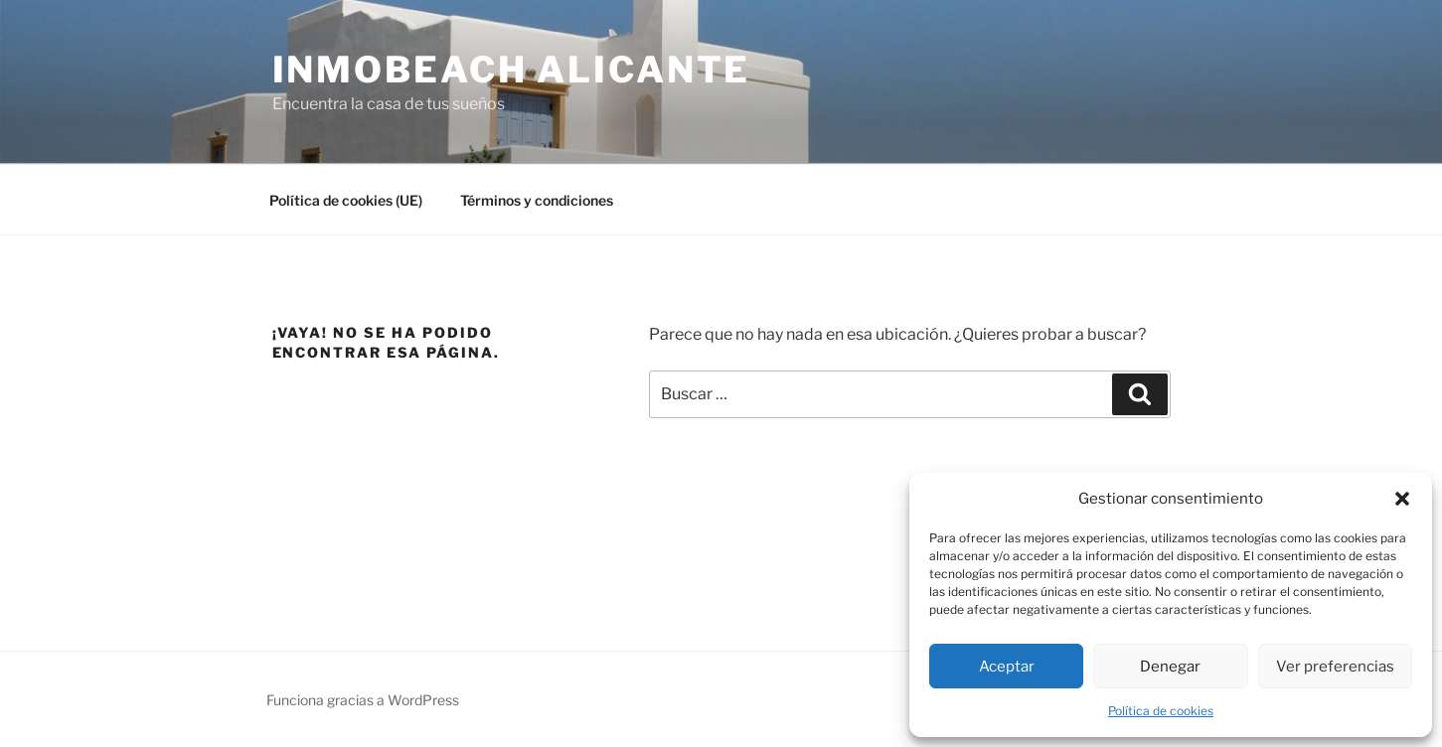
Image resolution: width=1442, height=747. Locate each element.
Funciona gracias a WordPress (362, 699)
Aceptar (1007, 666)
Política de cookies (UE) (345, 200)
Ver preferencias (1335, 666)
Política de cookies (1160, 710)
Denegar (1170, 666)
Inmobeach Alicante (511, 69)
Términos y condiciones (536, 200)
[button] (1402, 499)
